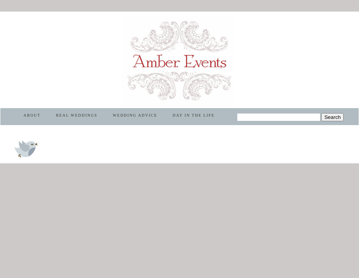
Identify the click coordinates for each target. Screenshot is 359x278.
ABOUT (31, 115)
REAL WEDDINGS (76, 115)
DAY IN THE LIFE (194, 115)
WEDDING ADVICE (135, 115)
